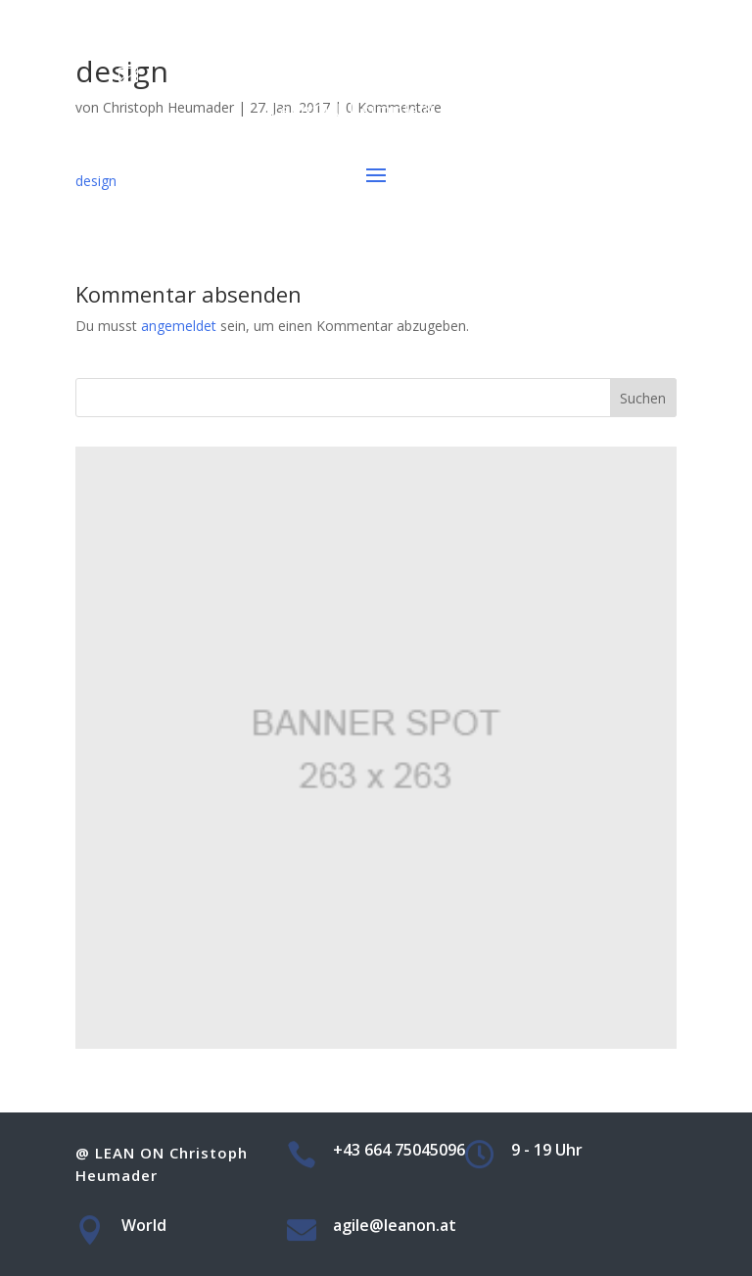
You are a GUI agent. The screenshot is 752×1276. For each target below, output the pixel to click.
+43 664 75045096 (399, 17)
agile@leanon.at (398, 72)
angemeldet (178, 325)
